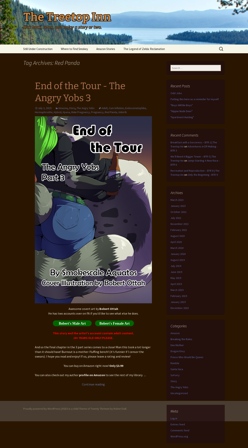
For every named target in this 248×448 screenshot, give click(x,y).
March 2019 (176, 290)
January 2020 (178, 254)
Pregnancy (97, 112)
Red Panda (111, 112)
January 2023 (178, 206)
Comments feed (179, 430)
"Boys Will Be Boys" (181, 105)
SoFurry (175, 375)
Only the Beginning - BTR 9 (203, 174)
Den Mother (177, 345)
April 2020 (176, 242)
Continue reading (93, 384)
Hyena (66, 112)
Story (72, 108)
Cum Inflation (116, 108)
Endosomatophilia (135, 108)
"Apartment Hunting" (182, 117)
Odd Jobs (176, 93)
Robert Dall (120, 408)
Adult (105, 108)
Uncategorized (179, 393)
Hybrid (57, 112)
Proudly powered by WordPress (41, 408)
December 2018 (179, 308)
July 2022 (175, 218)
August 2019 (177, 260)
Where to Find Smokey (74, 49)
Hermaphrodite (44, 112)
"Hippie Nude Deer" (181, 111)
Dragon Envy (177, 351)
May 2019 (175, 278)
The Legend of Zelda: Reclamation (144, 49)
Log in (173, 418)
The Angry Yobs (86, 108)
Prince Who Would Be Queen (186, 357)
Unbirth (122, 112)
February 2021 (178, 230)
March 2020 (176, 248)
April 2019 (176, 284)
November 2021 (179, 224)
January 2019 (178, 302)
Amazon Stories (105, 49)
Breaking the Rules (181, 339)
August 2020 (177, 236)
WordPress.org (179, 436)
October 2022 (178, 212)
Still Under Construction (38, 49)
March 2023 (176, 200)
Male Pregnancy (80, 112)
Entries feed (177, 424)
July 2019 (175, 266)
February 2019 (178, 296)
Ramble (174, 363)
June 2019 (176, 272)
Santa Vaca (176, 369)
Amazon (63, 108)
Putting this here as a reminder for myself (194, 99)
